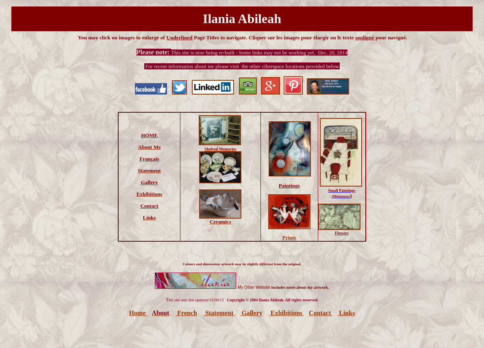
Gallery (251, 312)
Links (346, 312)
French (186, 312)
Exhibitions (286, 312)
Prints (289, 237)
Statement (219, 312)
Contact (320, 312)
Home (138, 312)
